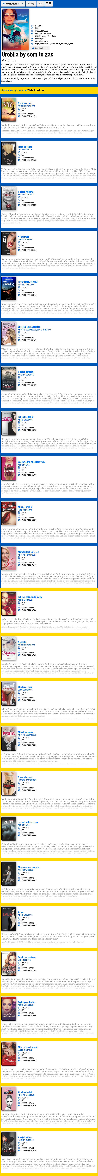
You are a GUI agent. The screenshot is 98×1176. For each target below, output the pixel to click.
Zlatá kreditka (35, 90)
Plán (40, 3)
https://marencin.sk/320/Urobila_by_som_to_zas (54, 44)
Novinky (31, 3)
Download (40, 48)
